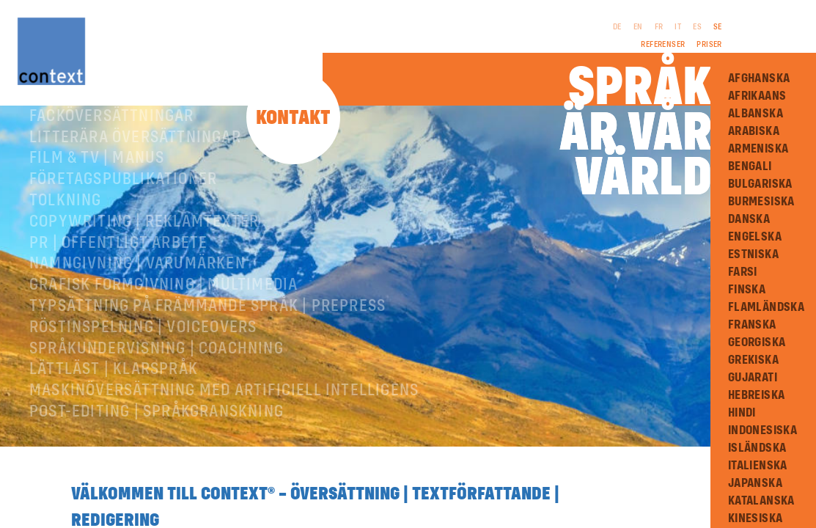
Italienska (757, 465)
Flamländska (766, 307)
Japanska (755, 483)
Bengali (750, 166)
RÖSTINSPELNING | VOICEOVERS (143, 335)
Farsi (742, 272)
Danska (749, 219)
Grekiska (753, 360)
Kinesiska (755, 518)
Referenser (663, 44)
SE (717, 27)
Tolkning (65, 208)
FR (659, 27)
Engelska (755, 236)
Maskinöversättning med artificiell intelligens (224, 398)
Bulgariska (760, 184)
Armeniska (758, 148)
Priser (708, 44)
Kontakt (293, 118)
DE (617, 27)
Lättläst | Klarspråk (113, 377)
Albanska (755, 113)
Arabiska (753, 131)
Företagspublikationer (123, 187)
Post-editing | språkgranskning (156, 419)
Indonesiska (762, 430)
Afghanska (759, 78)
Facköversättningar (111, 124)
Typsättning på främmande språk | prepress (207, 314)
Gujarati (752, 377)
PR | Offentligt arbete (118, 251)
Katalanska (761, 500)
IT (678, 27)
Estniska (753, 254)
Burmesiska (761, 201)
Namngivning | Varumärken (137, 271)
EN (638, 27)
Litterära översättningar (135, 145)
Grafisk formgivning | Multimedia (163, 292)
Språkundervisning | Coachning (156, 356)
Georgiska (757, 342)
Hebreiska (756, 395)
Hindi (742, 412)
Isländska (757, 448)
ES (697, 27)
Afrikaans (757, 96)
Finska (746, 289)
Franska (752, 324)
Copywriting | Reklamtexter (144, 229)
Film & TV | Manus (96, 166)
